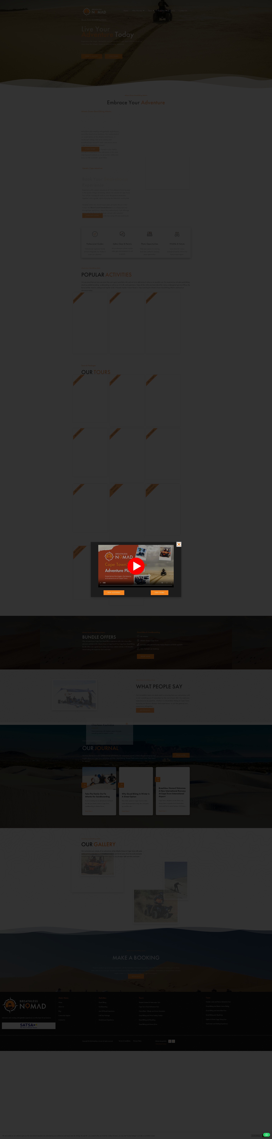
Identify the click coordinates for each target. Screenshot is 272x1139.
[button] (266, 1135)
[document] (136, 569)
